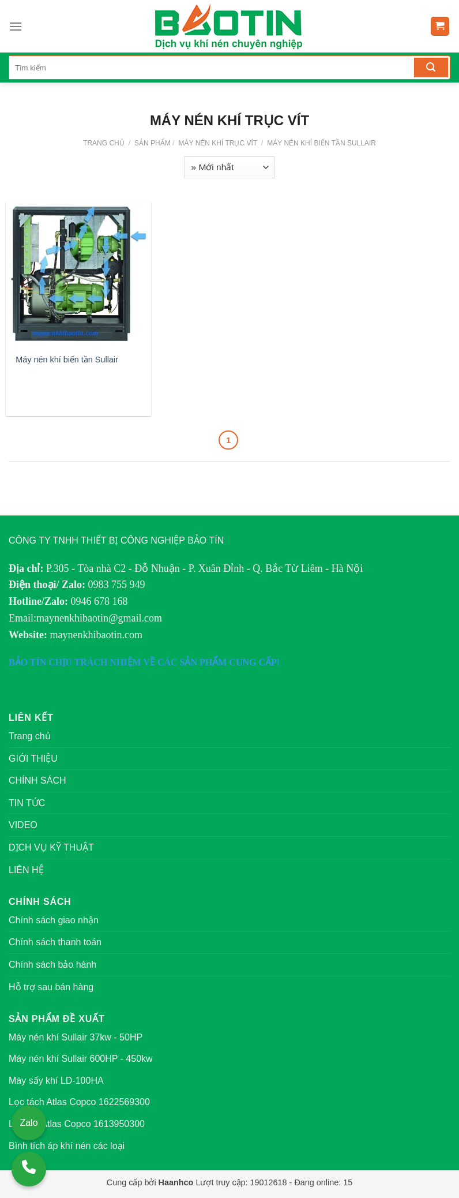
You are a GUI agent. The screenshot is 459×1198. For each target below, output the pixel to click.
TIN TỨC (27, 803)
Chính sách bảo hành (52, 964)
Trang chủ (104, 143)
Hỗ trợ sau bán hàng (51, 987)
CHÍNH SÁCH (37, 780)
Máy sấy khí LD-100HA (56, 1080)
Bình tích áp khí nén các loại (67, 1146)
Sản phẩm (152, 143)
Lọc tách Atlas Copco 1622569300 (79, 1102)
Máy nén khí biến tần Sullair (320, 143)
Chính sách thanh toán (55, 942)
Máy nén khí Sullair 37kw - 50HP (75, 1037)
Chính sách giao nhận (54, 920)
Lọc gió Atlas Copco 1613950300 (77, 1124)
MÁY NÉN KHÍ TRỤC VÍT (216, 143)
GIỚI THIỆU (33, 758)
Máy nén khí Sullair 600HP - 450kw (81, 1059)
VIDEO (23, 825)
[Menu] (15, 26)
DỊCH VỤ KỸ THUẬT (51, 847)
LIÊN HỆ (26, 870)
